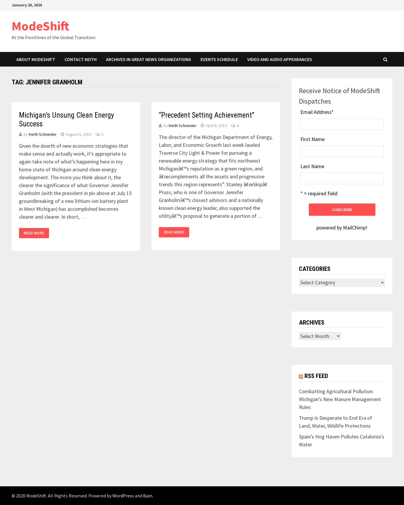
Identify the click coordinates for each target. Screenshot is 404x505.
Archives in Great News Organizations (148, 59)
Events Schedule (219, 59)
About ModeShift (35, 59)
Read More (34, 233)
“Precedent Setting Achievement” (206, 115)
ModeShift (40, 26)
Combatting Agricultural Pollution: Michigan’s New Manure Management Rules (340, 399)
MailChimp (354, 227)
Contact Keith (81, 59)
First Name (312, 139)
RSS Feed (316, 375)
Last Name (312, 166)
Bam (147, 496)
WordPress (123, 496)
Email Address (317, 112)
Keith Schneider (43, 134)
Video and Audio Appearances (279, 59)
